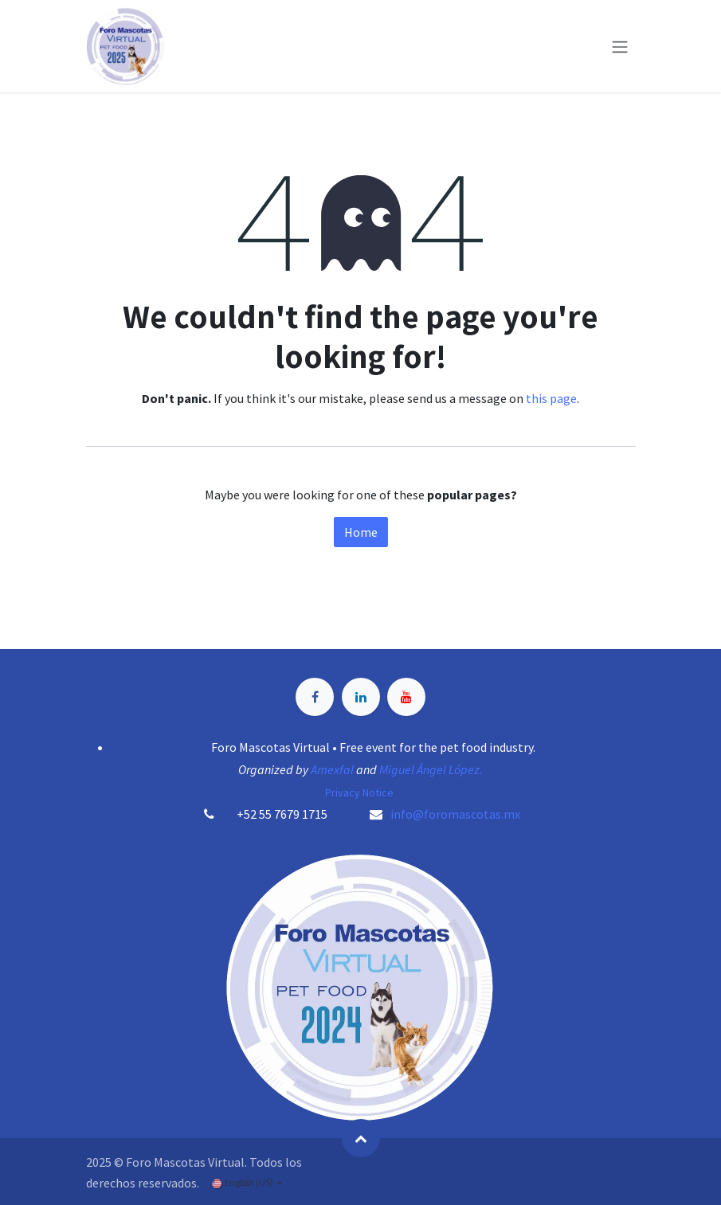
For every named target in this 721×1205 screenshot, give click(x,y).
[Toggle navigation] (620, 46)
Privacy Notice (360, 792)
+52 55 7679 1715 (282, 814)
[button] (361, 1138)
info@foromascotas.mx (455, 814)
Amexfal (332, 769)
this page (551, 398)
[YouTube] (406, 697)
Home (361, 532)
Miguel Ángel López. (431, 769)
